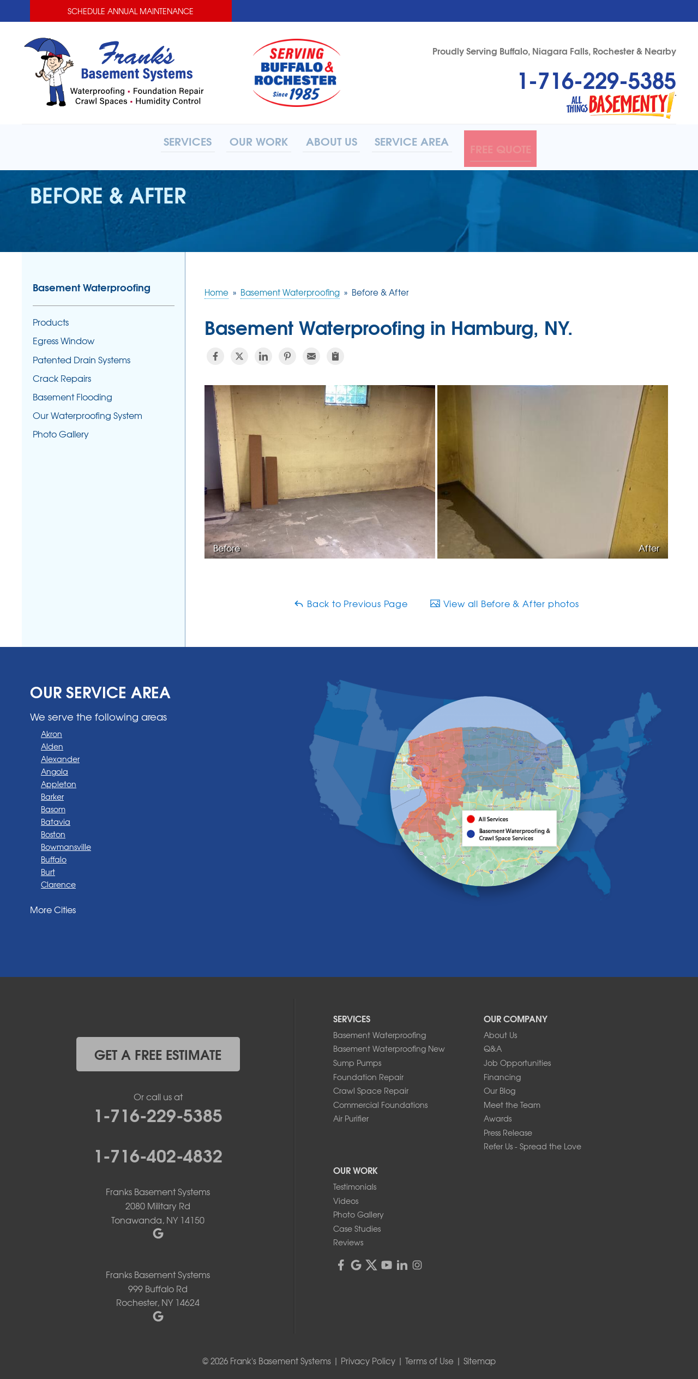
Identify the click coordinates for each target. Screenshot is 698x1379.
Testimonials (354, 1182)
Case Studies (357, 1224)
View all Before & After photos (504, 599)
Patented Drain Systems (81, 356)
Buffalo (54, 855)
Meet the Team (512, 1100)
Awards (498, 1115)
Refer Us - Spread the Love (532, 1142)
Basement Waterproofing (92, 283)
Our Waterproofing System (87, 411)
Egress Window (63, 337)
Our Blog (499, 1086)
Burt (48, 867)
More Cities (53, 905)
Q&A (493, 1045)
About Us (500, 1031)
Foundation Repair (368, 1073)
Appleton (58, 780)
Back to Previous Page (350, 599)
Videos (345, 1196)
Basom (53, 805)
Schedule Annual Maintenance (131, 10)
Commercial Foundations (380, 1100)
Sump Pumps (357, 1058)
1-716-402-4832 (157, 1151)
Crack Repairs (62, 374)
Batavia (55, 817)
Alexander (60, 755)
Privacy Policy (368, 1357)
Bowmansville (66, 842)
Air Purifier (351, 1115)
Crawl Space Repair (370, 1086)
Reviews (348, 1238)
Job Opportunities (517, 1058)
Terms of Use (429, 1357)
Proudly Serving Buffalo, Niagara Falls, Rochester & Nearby (554, 50)
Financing (502, 1073)
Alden (52, 742)
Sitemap (480, 1357)
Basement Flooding (72, 393)
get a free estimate (157, 1050)
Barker (52, 792)
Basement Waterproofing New (389, 1045)
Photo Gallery (61, 430)
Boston (53, 830)
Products (51, 319)
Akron (51, 729)
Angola (54, 767)
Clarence (58, 880)
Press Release (508, 1128)
